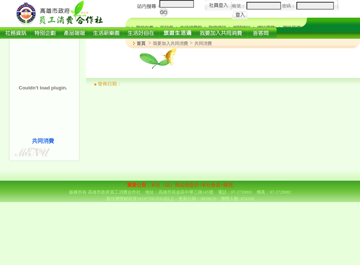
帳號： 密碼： (283, 6)
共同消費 (203, 43)
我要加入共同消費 (170, 43)
